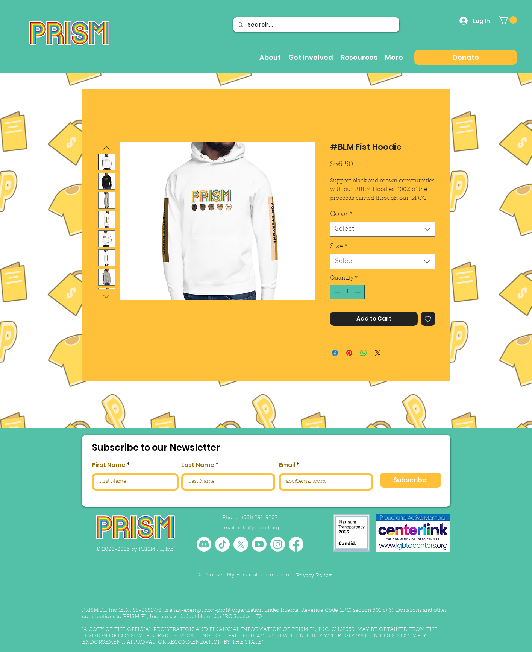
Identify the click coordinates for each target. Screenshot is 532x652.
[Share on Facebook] (335, 352)
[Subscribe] (410, 480)
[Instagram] (277, 544)
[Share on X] (377, 352)
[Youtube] (259, 544)
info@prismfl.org (258, 528)
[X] (240, 544)
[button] (508, 20)
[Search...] (315, 24)
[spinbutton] (347, 292)
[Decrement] (336, 292)
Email (287, 465)
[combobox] (382, 229)
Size (339, 246)
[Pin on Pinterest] (349, 352)
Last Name (197, 465)
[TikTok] (222, 544)
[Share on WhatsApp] (363, 352)
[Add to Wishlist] (428, 319)
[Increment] (358, 292)
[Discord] (204, 544)
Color (341, 214)
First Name (109, 465)
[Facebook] (296, 544)
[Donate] (465, 57)
